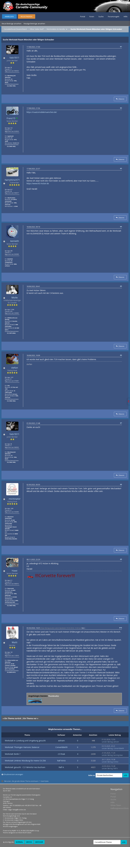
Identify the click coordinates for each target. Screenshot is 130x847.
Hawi (14, 570)
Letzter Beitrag (107, 742)
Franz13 (11, 118)
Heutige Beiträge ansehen (34, 23)
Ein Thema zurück (12, 718)
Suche (101, 16)
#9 (121, 559)
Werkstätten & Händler (56, 29)
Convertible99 (61, 747)
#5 (121, 286)
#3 (121, 168)
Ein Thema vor (30, 718)
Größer (39, 842)
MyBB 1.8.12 (16, 831)
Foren (91, 16)
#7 (121, 423)
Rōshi (20, 833)
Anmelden (9, 16)
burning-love (118, 755)
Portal (82, 16)
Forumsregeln (113, 16)
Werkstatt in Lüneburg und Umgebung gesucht (25, 740)
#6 (121, 355)
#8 (121, 484)
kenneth (14, 241)
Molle (15, 297)
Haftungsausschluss (119, 808)
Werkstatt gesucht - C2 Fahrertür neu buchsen (25, 767)
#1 (121, 47)
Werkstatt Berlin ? (12, 754)
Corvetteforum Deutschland (15, 29)
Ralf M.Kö (61, 760)
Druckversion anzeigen (13, 774)
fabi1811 (14, 57)
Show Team (115, 805)
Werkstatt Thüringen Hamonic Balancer (22, 747)
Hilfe (125, 16)
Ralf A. (61, 767)
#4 (121, 227)
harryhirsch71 (12, 179)
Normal (19, 842)
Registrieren (26, 16)
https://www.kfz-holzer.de (38, 183)
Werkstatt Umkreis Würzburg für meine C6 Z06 (25, 760)
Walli (14, 642)
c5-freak (61, 754)
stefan (14, 367)
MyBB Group (34, 831)
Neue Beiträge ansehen (11, 23)
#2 (121, 108)
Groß (29, 842)
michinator (14, 498)
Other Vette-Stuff (37, 29)
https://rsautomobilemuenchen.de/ (42, 112)
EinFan (115, 762)
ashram (61, 740)
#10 (120, 628)
